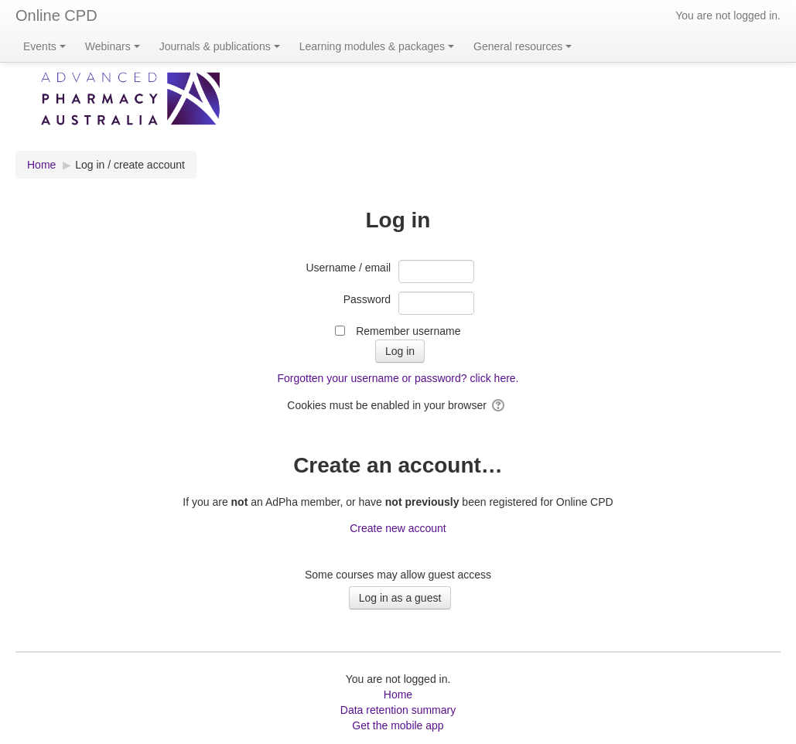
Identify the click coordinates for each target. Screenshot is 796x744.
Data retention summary (398, 710)
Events (44, 46)
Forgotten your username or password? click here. (397, 378)
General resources (522, 46)
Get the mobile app (397, 725)
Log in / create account (130, 165)
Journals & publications (219, 46)
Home (398, 694)
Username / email (348, 267)
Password (367, 299)
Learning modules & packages (376, 46)
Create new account (398, 528)
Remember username (408, 331)
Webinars (112, 46)
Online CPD (56, 15)
